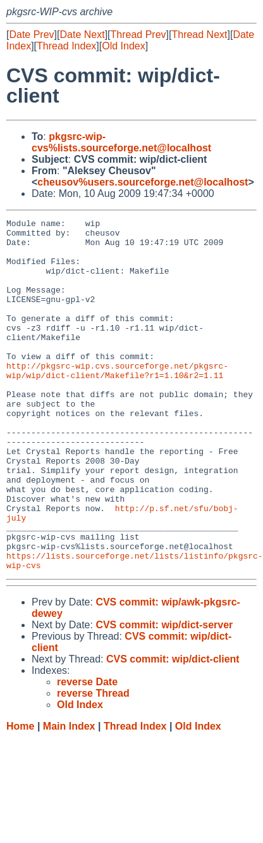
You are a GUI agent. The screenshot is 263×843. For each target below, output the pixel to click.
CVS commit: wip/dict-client (173, 729)
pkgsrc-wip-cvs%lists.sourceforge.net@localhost (121, 142)
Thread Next (199, 34)
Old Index (123, 46)
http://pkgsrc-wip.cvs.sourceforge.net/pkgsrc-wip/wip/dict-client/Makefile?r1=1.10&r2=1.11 (117, 401)
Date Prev (31, 34)
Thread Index (66, 46)
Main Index (69, 796)
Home (20, 796)
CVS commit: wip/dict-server (164, 695)
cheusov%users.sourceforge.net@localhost (142, 182)
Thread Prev (138, 34)
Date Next (81, 34)
